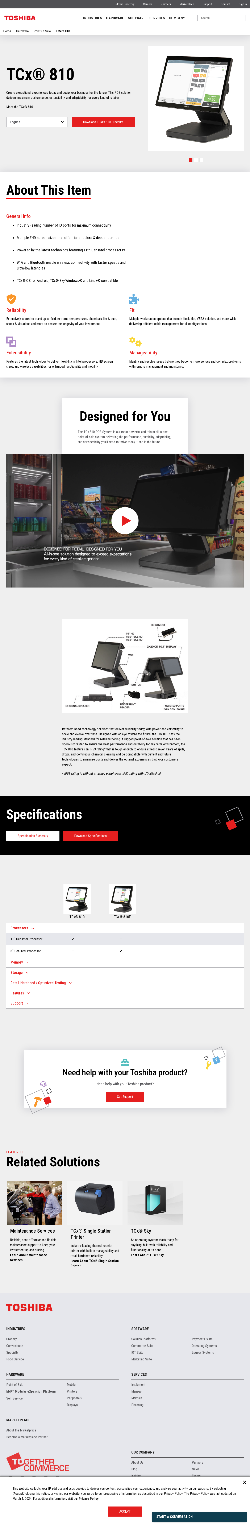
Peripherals (74, 1398)
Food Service (15, 1359)
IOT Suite (137, 1353)
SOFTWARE (136, 18)
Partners (166, 4)
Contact (225, 4)
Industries (15, 1329)
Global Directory (125, 4)
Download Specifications (90, 836)
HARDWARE (115, 18)
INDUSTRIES (92, 18)
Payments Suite (202, 1339)
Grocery (11, 1339)
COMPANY (177, 18)
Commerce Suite (142, 1346)
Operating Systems (204, 1346)
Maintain (136, 1398)
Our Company (143, 1452)
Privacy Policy (89, 1499)
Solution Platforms (143, 1339)
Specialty (12, 1353)
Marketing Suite (141, 1359)
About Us (137, 1462)
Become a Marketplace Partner (27, 1437)
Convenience (14, 1346)
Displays (72, 1405)
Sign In (243, 4)
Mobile (71, 1385)
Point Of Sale (42, 31)
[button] (190, 160)
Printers (72, 1391)
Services (139, 1374)
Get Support (125, 1097)
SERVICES (157, 18)
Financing (137, 1405)
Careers (147, 4)
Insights (136, 1476)
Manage (136, 1391)
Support (207, 4)
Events (196, 1476)
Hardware (22, 31)
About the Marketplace (21, 1430)
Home (7, 31)
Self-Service (14, 1398)
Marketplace (187, 4)
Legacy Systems (203, 1353)
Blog (134, 1469)
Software (140, 1329)
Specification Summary (33, 836)
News (195, 1469)
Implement (138, 1385)
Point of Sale (14, 1385)
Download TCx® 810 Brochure (103, 122)
